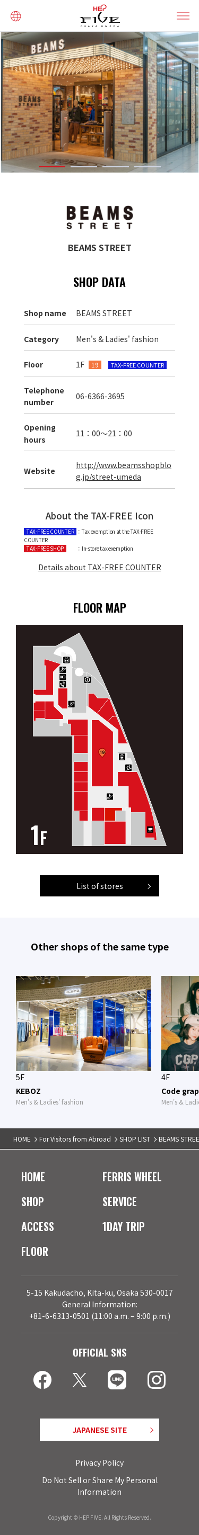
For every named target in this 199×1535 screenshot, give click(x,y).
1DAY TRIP (123, 1226)
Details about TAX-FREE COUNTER (99, 566)
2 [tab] (84, 166)
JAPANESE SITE (99, 1429)
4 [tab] (147, 166)
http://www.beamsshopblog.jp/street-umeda (123, 471)
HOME (22, 1138)
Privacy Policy (99, 1462)
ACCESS (37, 1226)
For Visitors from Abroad (75, 1138)
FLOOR (34, 1251)
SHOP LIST (134, 1138)
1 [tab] (52, 166)
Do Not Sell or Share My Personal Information (100, 1485)
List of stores (99, 885)
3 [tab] (115, 166)
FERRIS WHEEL (132, 1176)
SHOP (32, 1201)
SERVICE (119, 1201)
